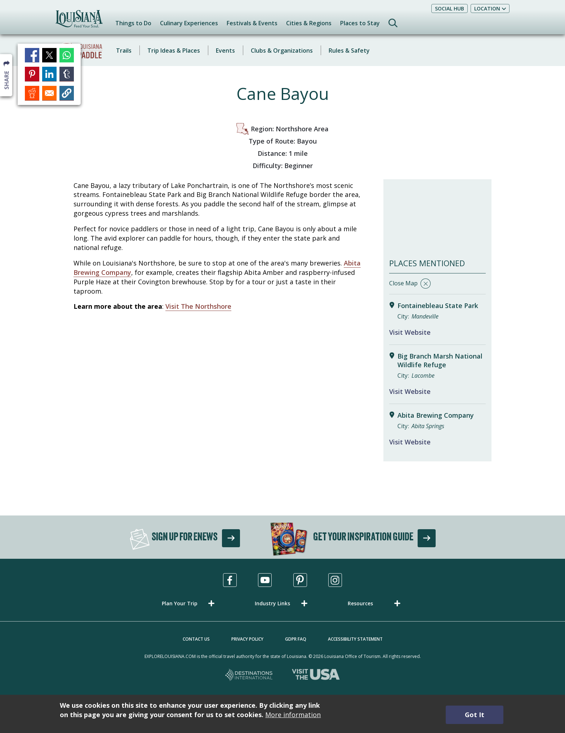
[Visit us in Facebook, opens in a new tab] (230, 580)
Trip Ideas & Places (173, 50)
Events (225, 50)
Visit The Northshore (198, 306)
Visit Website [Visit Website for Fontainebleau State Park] (410, 332)
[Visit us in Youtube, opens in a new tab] (265, 580)
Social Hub (449, 8)
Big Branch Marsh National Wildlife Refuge (439, 360)
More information (293, 714)
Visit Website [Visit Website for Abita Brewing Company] (410, 442)
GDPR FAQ (295, 639)
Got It (474, 714)
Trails (124, 50)
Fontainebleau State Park (437, 306)
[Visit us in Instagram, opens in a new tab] (335, 580)
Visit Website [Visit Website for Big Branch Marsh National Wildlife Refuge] (410, 391)
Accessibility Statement (355, 639)
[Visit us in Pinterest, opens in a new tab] (300, 580)
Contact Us (196, 639)
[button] (189, 603)
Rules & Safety (349, 50)
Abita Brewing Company (435, 415)
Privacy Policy (247, 639)
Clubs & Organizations (282, 50)
